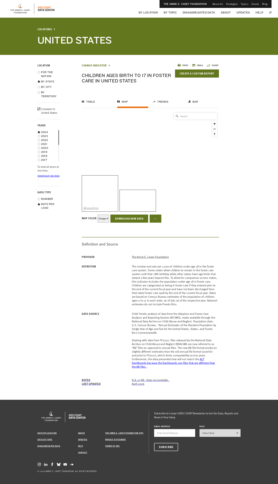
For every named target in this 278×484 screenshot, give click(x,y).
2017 (44, 159)
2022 (44, 140)
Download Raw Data (129, 218)
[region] (150, 161)
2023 (44, 136)
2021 (44, 144)
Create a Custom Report (197, 73)
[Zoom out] (214, 129)
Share (213, 65)
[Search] (195, 116)
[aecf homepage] (20, 8)
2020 (44, 148)
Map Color (89, 218)
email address (162, 426)
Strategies (232, 4)
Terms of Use (112, 446)
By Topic (170, 12)
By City (46, 87)
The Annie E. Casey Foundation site (124, 433)
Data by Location (47, 433)
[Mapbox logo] (91, 208)
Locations (44, 29)
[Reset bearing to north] (214, 134)
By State (47, 81)
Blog (265, 4)
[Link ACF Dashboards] (173, 363)
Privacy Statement (115, 439)
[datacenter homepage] (46, 8)
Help (259, 12)
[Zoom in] (214, 123)
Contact (82, 452)
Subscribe (166, 447)
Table (90, 101)
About (226, 12)
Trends (162, 101)
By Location (148, 12)
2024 (44, 132)
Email (197, 65)
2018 (44, 155)
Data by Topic (44, 439)
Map (125, 101)
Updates (243, 12)
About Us (217, 4)
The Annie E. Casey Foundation (185, 4)
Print (182, 65)
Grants (255, 4)
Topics (244, 4)
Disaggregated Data (199, 12)
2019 (44, 152)
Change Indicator (94, 65)
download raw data (48, 176)
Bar (195, 101)
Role (202, 426)
